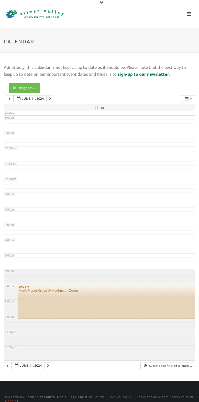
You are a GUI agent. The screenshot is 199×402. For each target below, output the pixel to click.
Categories (24, 88)
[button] (168, 365)
